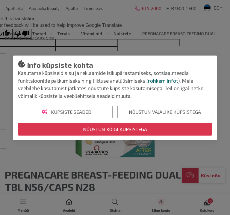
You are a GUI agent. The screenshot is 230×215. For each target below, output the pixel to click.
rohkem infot (163, 81)
